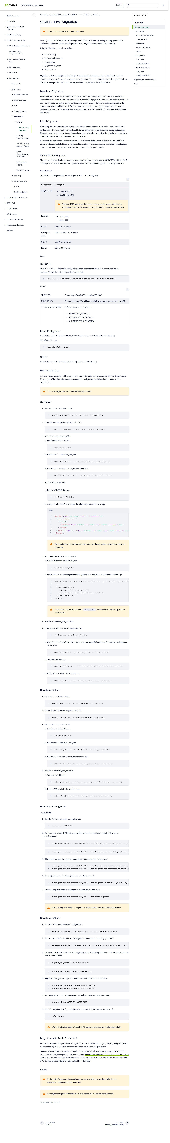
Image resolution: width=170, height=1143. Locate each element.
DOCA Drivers (14, 78)
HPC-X (16, 187)
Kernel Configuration (143, 47)
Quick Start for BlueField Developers (15, 28)
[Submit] (128, 5)
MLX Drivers (16, 89)
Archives (10, 230)
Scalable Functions (23, 170)
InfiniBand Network (21, 95)
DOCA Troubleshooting (15, 219)
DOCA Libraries (14, 67)
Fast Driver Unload (20, 192)
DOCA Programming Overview (19, 46)
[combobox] (142, 5)
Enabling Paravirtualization (23, 137)
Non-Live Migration (141, 27)
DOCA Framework (13, 16)
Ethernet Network (20, 100)
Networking (44, 15)
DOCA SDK (11, 21)
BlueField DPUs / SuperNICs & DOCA (63, 15)
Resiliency (17, 176)
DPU (16, 106)
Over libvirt (140, 59)
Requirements (142, 39)
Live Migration (139, 31)
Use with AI (139, 15)
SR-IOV (19, 122)
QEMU (138, 51)
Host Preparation (139, 55)
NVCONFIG (140, 43)
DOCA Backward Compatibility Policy (16, 52)
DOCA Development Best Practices (18, 60)
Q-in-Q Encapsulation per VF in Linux (23, 154)
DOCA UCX (16, 84)
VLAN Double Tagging (22, 163)
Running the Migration (141, 67)
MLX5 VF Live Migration (145, 35)
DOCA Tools (11, 203)
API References (12, 214)
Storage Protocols (20, 111)
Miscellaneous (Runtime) (15, 225)
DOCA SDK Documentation (32, 5)
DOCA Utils (13, 73)
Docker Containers (20, 181)
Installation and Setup (14, 35)
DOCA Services (12, 209)
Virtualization (18, 117)
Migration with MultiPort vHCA (145, 80)
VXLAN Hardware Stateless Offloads (23, 145)
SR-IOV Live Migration (24, 129)
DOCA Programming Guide (16, 40)
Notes (136, 84)
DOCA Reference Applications (17, 198)
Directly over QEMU (143, 64)
